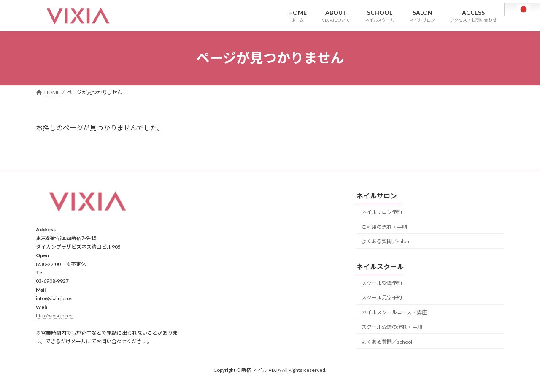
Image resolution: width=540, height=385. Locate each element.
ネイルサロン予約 (382, 212)
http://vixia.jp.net (54, 315)
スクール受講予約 (382, 282)
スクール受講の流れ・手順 (392, 327)
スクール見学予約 (382, 297)
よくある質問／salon (385, 241)
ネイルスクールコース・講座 (394, 312)
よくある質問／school (387, 341)
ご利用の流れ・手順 (384, 226)
